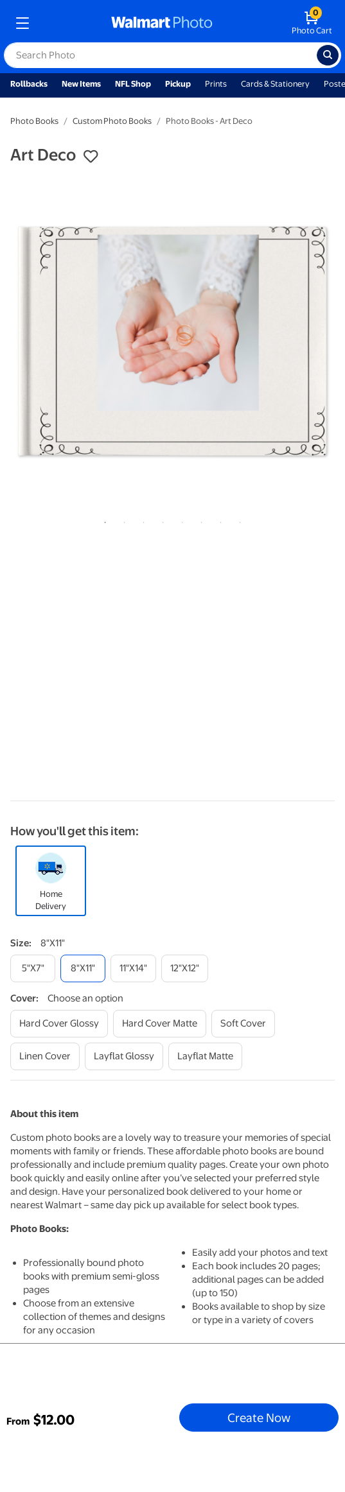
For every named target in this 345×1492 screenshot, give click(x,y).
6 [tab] (199, 520)
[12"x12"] (184, 968)
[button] (90, 157)
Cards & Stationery (275, 84)
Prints (216, 84)
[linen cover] (45, 1056)
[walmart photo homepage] (162, 23)
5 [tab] (179, 520)
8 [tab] (237, 520)
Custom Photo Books (112, 121)
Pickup (178, 84)
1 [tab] (102, 520)
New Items (81, 84)
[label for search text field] (160, 55)
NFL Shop (133, 84)
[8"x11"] (82, 968)
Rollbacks (29, 84)
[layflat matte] (205, 1056)
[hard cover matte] (159, 1023)
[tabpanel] (172, 341)
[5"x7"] (32, 968)
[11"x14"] (133, 968)
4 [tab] (160, 520)
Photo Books (34, 121)
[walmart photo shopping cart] (312, 23)
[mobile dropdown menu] (22, 23)
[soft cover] (243, 1023)
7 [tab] (218, 520)
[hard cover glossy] (59, 1023)
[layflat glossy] (124, 1056)
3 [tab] (141, 520)
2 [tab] (122, 520)
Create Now (258, 1417)
